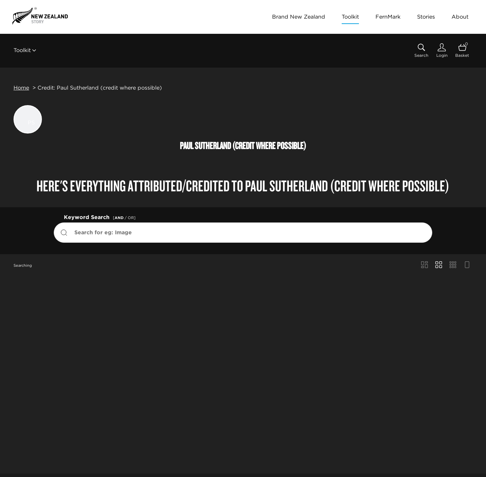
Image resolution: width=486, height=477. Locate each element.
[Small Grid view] (452, 265)
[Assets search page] (421, 50)
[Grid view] (438, 265)
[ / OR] (124, 217)
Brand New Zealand (298, 17)
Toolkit (350, 17)
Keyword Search (101, 216)
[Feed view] (467, 265)
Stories (426, 17)
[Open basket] (462, 50)
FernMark (387, 17)
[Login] (442, 50)
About (460, 17)
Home (21, 88)
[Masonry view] (424, 265)
